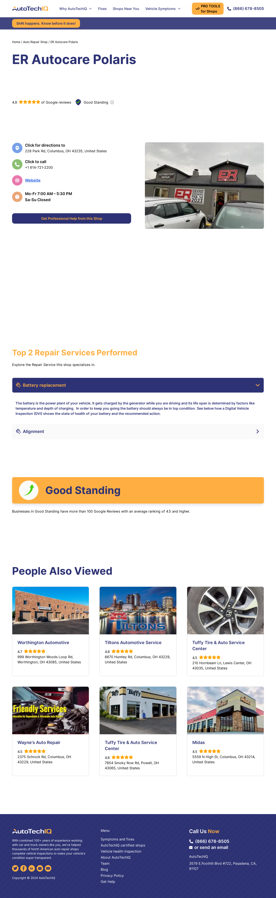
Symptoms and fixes (117, 839)
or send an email (208, 847)
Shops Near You (126, 8)
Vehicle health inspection (121, 851)
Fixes (102, 8)
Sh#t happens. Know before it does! (46, 23)
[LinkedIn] (31, 868)
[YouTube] (48, 868)
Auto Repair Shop (35, 42)
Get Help (108, 881)
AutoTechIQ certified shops (123, 845)
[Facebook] (23, 868)
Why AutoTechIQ (75, 8)
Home (16, 42)
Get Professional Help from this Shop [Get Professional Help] (71, 218)
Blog (104, 869)
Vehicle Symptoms (163, 8)
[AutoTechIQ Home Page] (30, 8)
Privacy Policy (112, 875)
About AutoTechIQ (115, 857)
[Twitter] (15, 868)
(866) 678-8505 (245, 8)
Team (105, 863)
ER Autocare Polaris (64, 42)
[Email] (40, 868)
